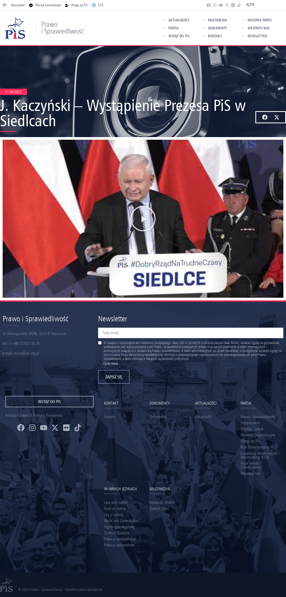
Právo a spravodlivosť (120, 538)
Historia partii (260, 20)
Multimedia (217, 20)
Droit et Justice (115, 508)
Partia (173, 28)
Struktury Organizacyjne (258, 434)
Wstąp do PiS (179, 36)
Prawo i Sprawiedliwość (62, 27)
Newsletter (257, 36)
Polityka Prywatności (48, 415)
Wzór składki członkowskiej (251, 465)
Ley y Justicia (113, 514)
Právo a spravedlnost (119, 545)
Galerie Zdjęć (159, 508)
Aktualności (178, 20)
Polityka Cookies (17, 415)
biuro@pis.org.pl (26, 353)
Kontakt (215, 36)
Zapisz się (113, 376)
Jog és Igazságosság (119, 526)
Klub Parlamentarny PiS (258, 447)
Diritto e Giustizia (117, 532)
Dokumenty (217, 28)
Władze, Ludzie (252, 428)
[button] (265, 117)
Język (250, 4)
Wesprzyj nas (259, 28)
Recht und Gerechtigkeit (122, 520)
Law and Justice (115, 502)
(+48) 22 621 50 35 (25, 343)
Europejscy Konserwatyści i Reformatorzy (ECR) (260, 455)
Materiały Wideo (162, 502)
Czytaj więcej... (111, 363)
